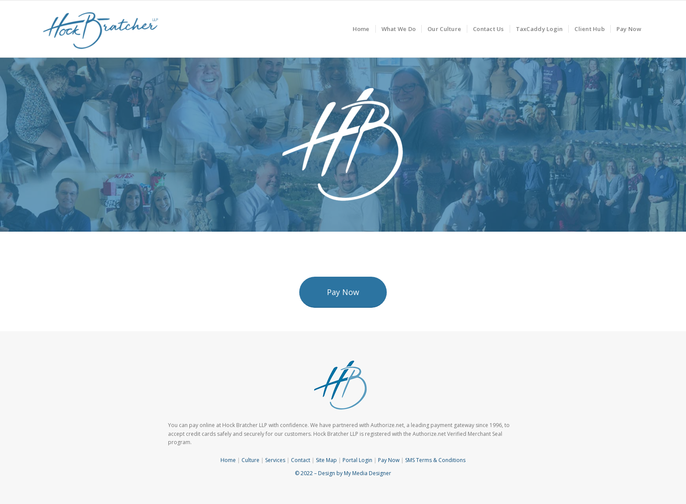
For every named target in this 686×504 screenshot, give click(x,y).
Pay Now (388, 460)
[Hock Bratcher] (101, 28)
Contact (300, 460)
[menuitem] (361, 28)
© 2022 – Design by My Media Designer (343, 473)
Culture (250, 460)
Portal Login (357, 460)
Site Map (326, 460)
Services (275, 460)
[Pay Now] (343, 292)
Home (228, 460)
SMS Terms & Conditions (435, 460)
